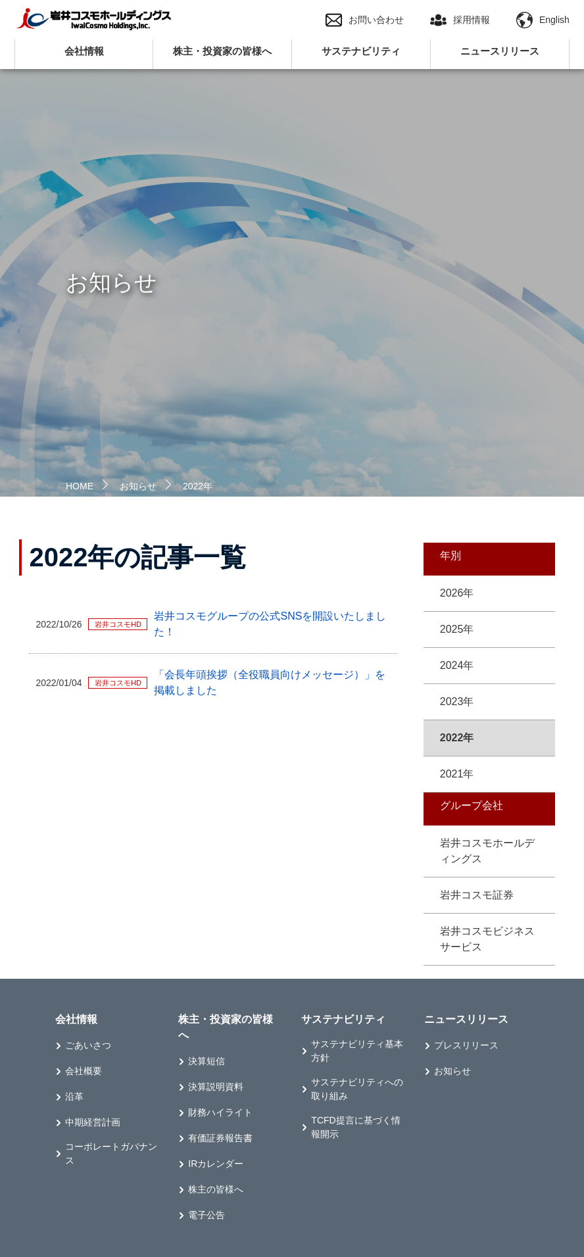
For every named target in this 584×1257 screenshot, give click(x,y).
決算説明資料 (215, 1086)
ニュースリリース (499, 51)
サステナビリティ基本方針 (357, 1051)
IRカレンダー (215, 1163)
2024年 (457, 665)
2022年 (197, 486)
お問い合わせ (365, 20)
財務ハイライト (220, 1112)
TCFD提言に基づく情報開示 (355, 1127)
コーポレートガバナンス (111, 1153)
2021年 (457, 773)
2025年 (457, 629)
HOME (79, 486)
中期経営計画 (92, 1122)
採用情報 (460, 20)
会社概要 (83, 1071)
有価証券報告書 (220, 1138)
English (543, 20)
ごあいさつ (88, 1045)
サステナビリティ (361, 51)
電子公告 (206, 1215)
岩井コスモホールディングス (487, 850)
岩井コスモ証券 (477, 894)
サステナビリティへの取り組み (357, 1089)
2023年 (457, 701)
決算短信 (206, 1061)
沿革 (74, 1096)
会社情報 (84, 51)
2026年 (457, 593)
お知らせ (138, 486)
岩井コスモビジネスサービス (487, 938)
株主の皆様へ (215, 1189)
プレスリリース (466, 1045)
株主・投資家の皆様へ (222, 51)
